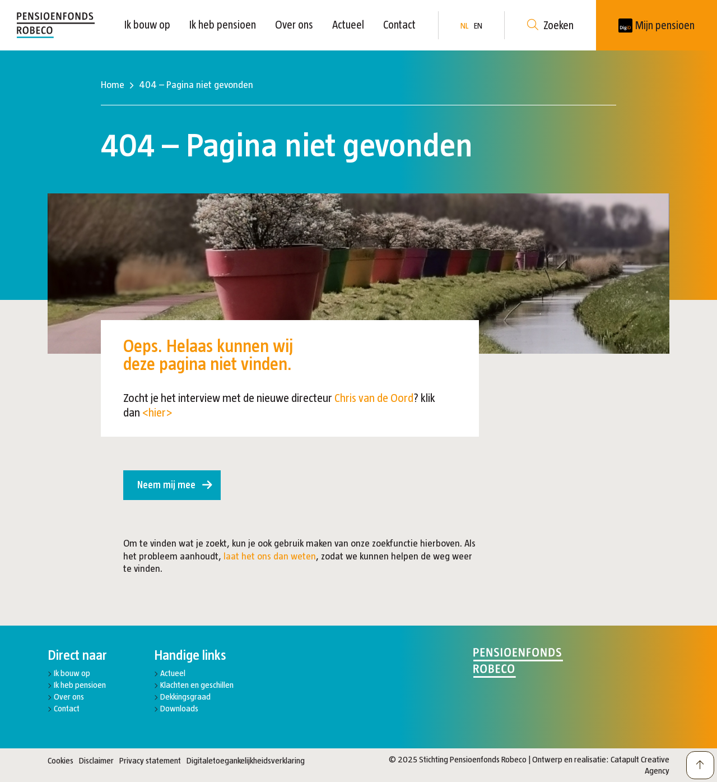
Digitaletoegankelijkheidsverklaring (246, 760)
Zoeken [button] (550, 25)
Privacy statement (150, 760)
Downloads (179, 708)
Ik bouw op (147, 24)
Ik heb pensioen (222, 24)
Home (112, 84)
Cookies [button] (60, 760)
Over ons (294, 24)
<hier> (157, 412)
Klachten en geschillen (197, 685)
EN (478, 25)
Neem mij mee (166, 485)
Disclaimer (96, 760)
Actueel (348, 24)
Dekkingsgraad (185, 696)
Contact (399, 24)
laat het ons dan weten (270, 556)
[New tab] (656, 25)
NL (464, 25)
